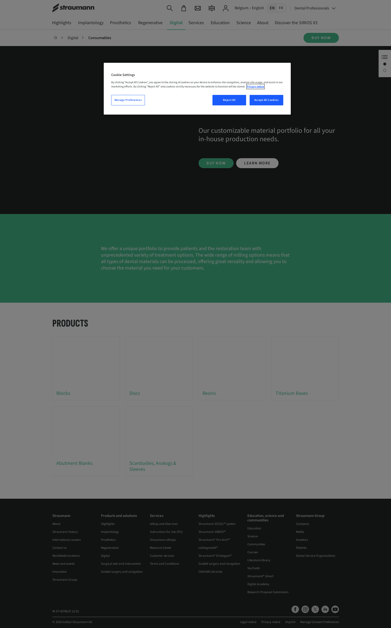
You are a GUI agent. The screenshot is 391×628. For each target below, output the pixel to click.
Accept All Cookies (266, 100)
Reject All (229, 100)
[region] (197, 89)
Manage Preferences (128, 100)
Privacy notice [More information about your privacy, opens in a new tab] (255, 86)
